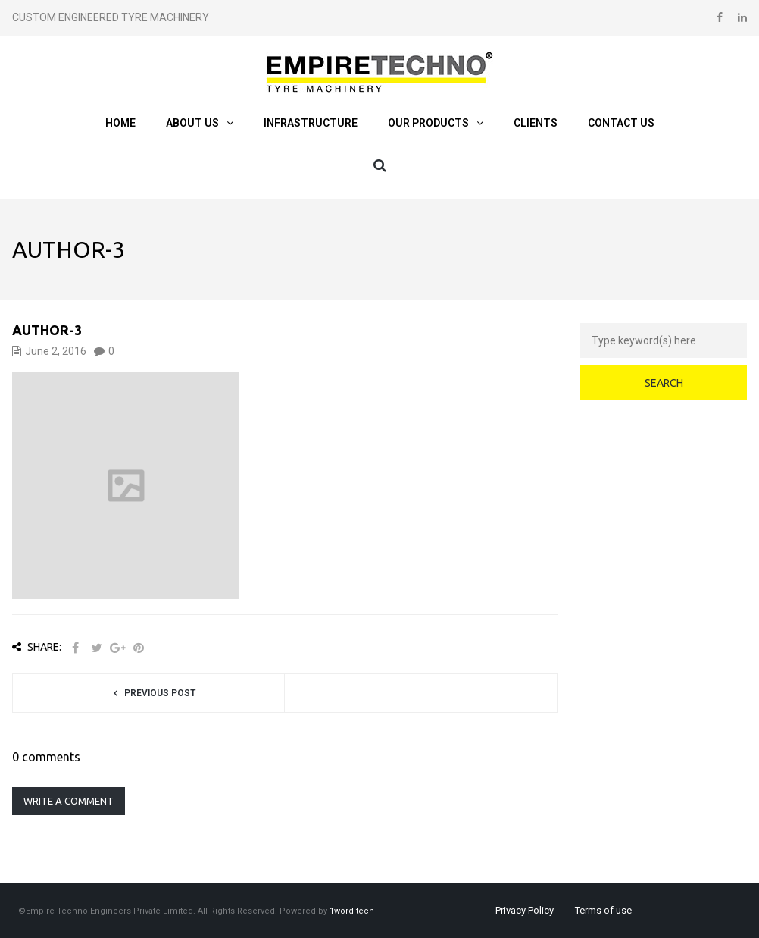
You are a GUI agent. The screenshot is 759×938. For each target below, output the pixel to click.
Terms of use (603, 910)
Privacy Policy (524, 910)
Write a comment (68, 800)
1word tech (352, 911)
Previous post (159, 693)
